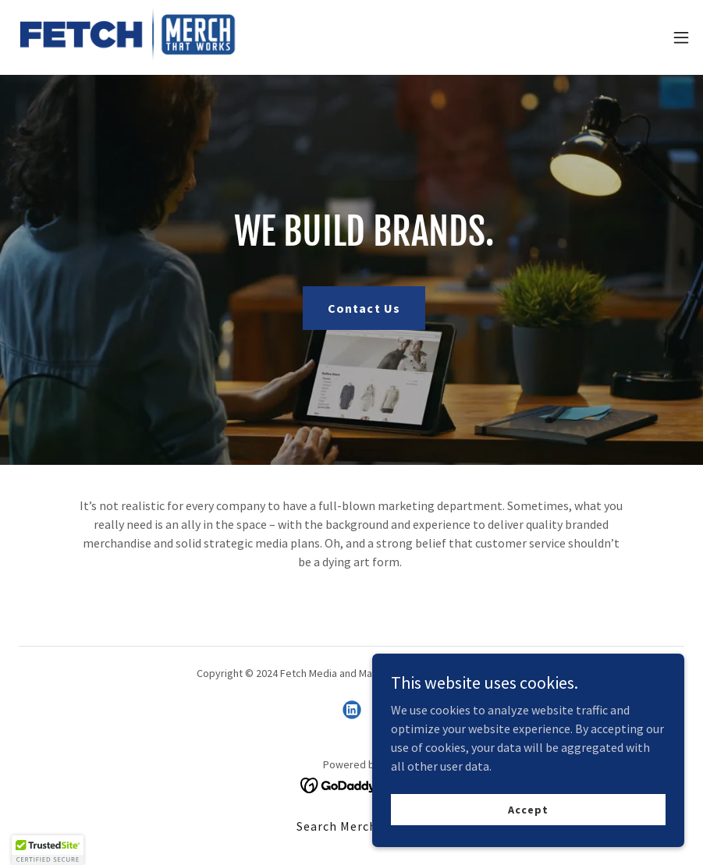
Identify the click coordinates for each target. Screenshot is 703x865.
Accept (528, 809)
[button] (681, 37)
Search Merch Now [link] (351, 826)
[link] (129, 37)
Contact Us (363, 308)
